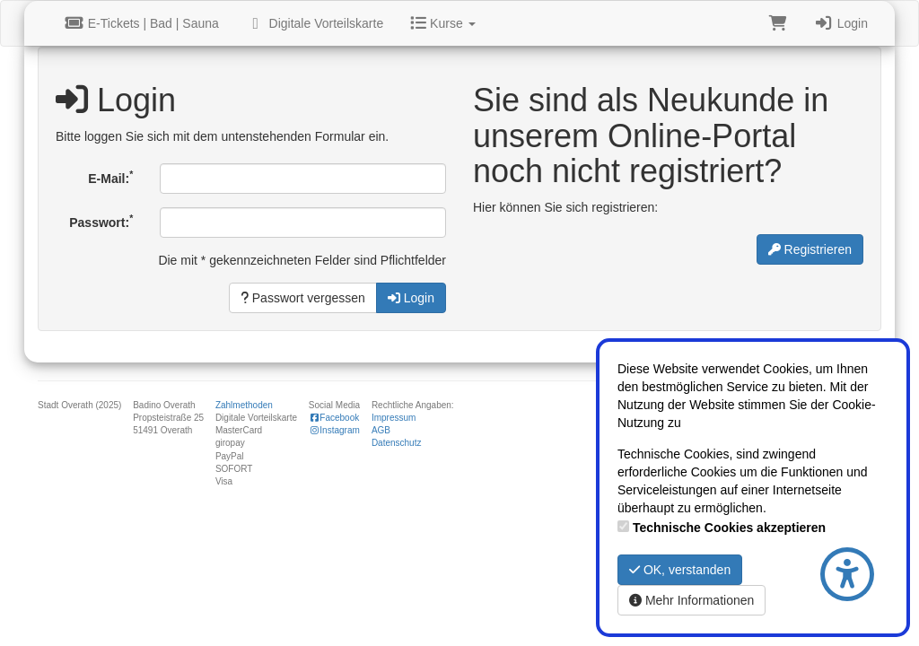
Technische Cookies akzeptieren (729, 527)
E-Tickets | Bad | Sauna (142, 23)
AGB (381, 430)
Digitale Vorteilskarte (314, 23)
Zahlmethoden (244, 405)
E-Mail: (110, 177)
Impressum (394, 418)
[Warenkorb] (778, 23)
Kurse (442, 23)
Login (841, 23)
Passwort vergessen (303, 298)
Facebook (334, 418)
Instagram (334, 430)
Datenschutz (397, 443)
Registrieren (810, 249)
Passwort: (101, 221)
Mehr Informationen (691, 600)
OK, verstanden (680, 570)
